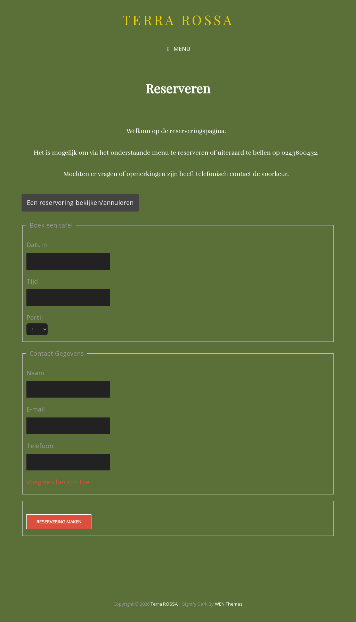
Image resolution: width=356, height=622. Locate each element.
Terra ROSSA (178, 20)
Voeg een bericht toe (57, 482)
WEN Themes (229, 604)
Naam (35, 373)
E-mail (35, 409)
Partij (34, 317)
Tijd (32, 281)
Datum (36, 244)
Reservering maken (59, 522)
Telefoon (39, 445)
